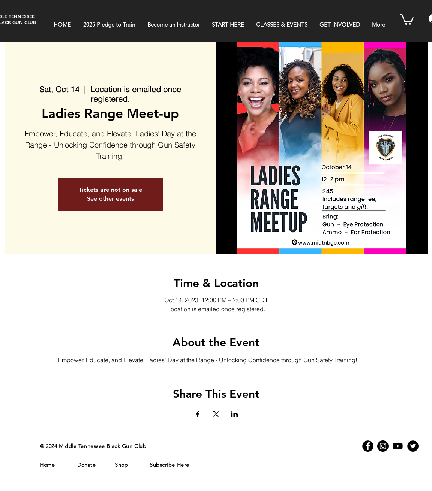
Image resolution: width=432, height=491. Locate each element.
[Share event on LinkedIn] (234, 414)
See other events (110, 198)
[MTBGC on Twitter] (412, 446)
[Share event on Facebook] (197, 414)
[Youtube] (398, 446)
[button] (228, 21)
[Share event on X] (216, 414)
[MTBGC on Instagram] (382, 446)
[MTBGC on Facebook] (368, 446)
